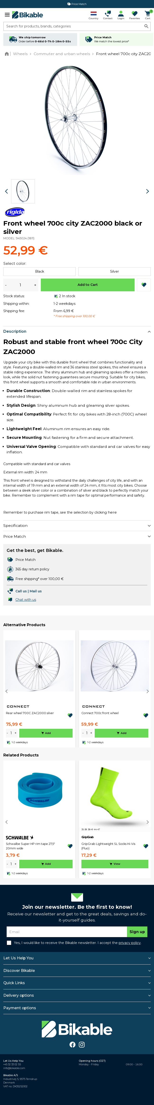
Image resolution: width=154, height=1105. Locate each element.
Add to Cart (88, 285)
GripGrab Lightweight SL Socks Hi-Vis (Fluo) (108, 846)
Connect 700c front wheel (100, 713)
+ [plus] (15, 733)
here (112, 512)
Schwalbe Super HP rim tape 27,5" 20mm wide (30, 846)
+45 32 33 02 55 (12, 1064)
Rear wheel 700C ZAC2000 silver (30, 713)
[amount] (11, 733)
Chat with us (25, 600)
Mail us (36, 591)
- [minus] (7, 733)
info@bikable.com (14, 1068)
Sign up (137, 932)
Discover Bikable (19, 970)
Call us (21, 591)
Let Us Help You (18, 958)
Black (39, 271)
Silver (114, 271)
